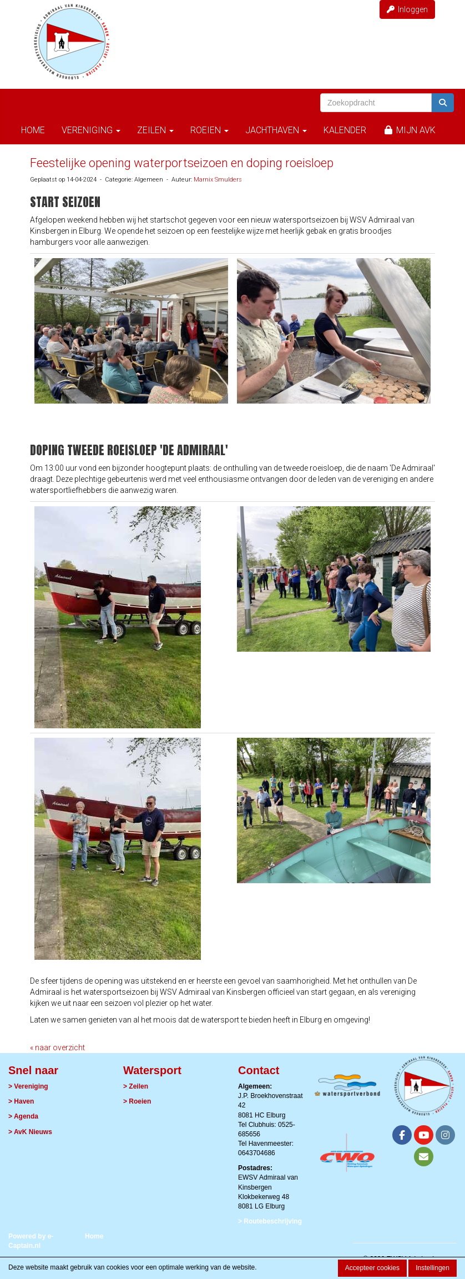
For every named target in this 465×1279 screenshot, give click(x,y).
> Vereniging (28, 1086)
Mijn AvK (409, 130)
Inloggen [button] (407, 9)
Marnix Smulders (218, 179)
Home (33, 130)
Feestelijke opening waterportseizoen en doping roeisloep (181, 163)
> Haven (21, 1101)
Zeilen (155, 130)
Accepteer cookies (372, 1268)
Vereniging (91, 130)
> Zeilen (135, 1086)
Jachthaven (276, 130)
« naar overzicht (57, 1047)
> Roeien (137, 1101)
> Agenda (23, 1116)
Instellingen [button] (432, 1268)
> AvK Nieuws (30, 1132)
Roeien (209, 130)
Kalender (345, 130)
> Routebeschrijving (270, 1221)
